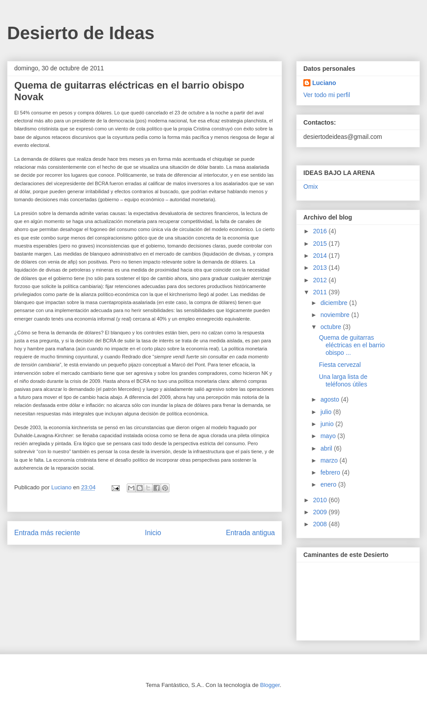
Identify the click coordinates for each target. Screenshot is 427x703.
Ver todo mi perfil (326, 94)
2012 (321, 280)
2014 (321, 255)
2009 (321, 512)
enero (329, 484)
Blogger (270, 685)
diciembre (334, 302)
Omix (310, 186)
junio (327, 423)
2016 (321, 231)
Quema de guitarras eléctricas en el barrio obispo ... (352, 345)
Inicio (153, 532)
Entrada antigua (250, 532)
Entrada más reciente (47, 532)
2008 (321, 524)
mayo (328, 435)
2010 (321, 500)
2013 (321, 267)
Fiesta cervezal (340, 364)
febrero (331, 472)
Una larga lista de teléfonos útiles (343, 380)
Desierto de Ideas (80, 33)
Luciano (324, 82)
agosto (330, 399)
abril (327, 448)
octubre (331, 326)
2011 (321, 292)
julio (326, 411)
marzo (329, 460)
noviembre (335, 314)
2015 (321, 243)
